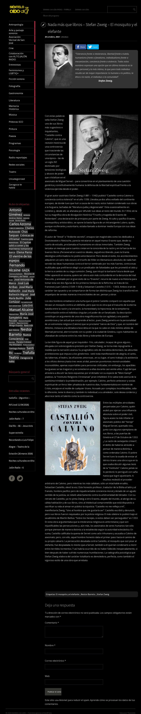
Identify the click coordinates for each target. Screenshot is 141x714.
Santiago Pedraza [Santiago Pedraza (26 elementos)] (17, 348)
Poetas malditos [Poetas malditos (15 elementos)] (28, 345)
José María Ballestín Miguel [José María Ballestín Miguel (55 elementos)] (21, 292)
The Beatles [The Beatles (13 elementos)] (17, 353)
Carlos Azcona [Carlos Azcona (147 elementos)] (20, 224)
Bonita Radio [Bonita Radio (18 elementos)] (20, 220)
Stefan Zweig (103, 594)
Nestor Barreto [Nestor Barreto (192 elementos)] (20, 332)
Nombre (50, 645)
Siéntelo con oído (82, 9)
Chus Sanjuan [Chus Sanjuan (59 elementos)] (18, 233)
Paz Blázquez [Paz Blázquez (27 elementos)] (15, 344)
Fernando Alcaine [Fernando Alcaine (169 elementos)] (17, 267)
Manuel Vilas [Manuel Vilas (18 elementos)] (14, 314)
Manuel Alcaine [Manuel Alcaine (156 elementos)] (21, 309)
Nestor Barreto (88, 594)
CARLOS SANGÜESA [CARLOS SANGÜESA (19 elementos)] (16, 228)
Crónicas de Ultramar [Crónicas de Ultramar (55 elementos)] (21, 237)
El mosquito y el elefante (67, 594)
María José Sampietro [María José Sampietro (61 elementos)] (21, 315)
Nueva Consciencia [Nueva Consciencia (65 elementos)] (20, 337)
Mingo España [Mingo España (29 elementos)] (16, 325)
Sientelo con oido (19, 710)
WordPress (47, 710)
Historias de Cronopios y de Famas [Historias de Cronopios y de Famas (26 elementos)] (22, 275)
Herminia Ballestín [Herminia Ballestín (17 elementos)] (16, 274)
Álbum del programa (51, 15)
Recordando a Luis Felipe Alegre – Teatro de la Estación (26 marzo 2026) (21, 446)
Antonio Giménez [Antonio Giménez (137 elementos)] (15, 212)
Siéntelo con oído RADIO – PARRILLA (57, 9)
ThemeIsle (131, 710)
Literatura (64, 37)
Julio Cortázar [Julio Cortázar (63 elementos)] (20, 300)
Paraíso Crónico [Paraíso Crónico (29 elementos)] (23, 342)
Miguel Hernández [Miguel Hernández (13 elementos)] (22, 323)
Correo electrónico (55, 660)
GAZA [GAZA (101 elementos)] (25, 270)
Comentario (52, 622)
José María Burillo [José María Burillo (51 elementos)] (22, 296)
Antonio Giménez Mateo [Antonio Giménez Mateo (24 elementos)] (19, 216)
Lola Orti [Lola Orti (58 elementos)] (27, 305)
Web (47, 676)
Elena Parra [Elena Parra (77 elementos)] (24, 252)
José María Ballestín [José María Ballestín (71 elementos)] (21, 289)
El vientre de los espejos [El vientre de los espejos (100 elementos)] (20, 258)
